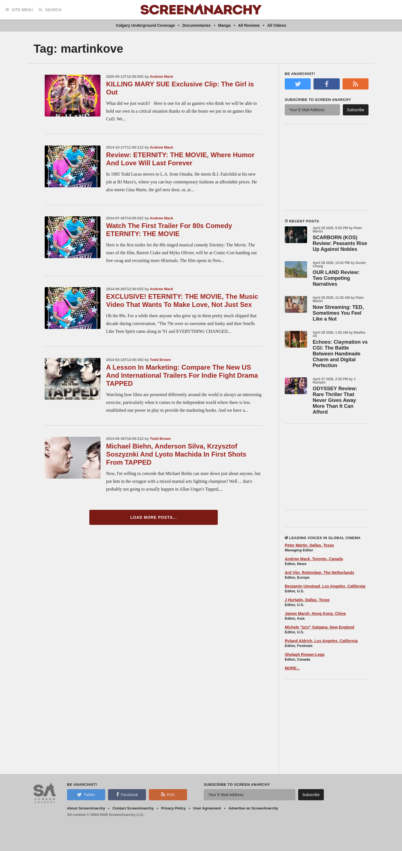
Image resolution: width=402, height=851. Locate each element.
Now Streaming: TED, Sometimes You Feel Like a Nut (338, 313)
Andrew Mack (161, 76)
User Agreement (207, 808)
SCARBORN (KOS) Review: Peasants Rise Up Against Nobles (340, 243)
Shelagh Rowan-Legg (304, 654)
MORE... (292, 668)
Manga (224, 25)
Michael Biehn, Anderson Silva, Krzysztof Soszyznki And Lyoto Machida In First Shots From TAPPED (176, 454)
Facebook (127, 794)
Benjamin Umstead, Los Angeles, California (325, 586)
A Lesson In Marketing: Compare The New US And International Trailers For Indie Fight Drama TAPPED (182, 375)
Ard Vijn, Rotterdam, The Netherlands (319, 572)
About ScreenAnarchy (86, 808)
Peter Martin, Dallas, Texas (309, 545)
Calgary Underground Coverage (145, 25)
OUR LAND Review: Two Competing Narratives (336, 278)
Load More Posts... (153, 517)
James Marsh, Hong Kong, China (315, 613)
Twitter (86, 794)
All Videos (276, 25)
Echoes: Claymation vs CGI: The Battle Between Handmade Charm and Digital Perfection (340, 353)
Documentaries (197, 25)
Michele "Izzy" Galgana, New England (319, 627)
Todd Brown (160, 360)
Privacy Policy (173, 808)
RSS (168, 794)
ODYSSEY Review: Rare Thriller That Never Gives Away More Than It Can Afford (335, 400)
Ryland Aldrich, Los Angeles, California (321, 641)
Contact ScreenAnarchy (133, 808)
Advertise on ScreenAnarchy (253, 808)
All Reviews (249, 25)
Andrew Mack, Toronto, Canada (314, 559)
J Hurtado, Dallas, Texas (307, 600)
